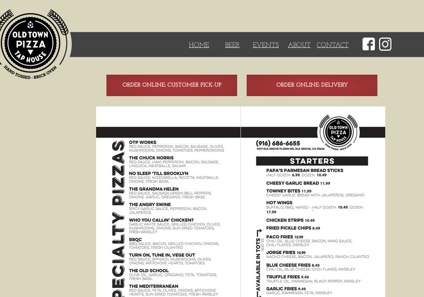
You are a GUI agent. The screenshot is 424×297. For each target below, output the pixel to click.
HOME (199, 45)
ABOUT (299, 45)
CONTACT (333, 45)
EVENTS (266, 45)
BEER (232, 45)
